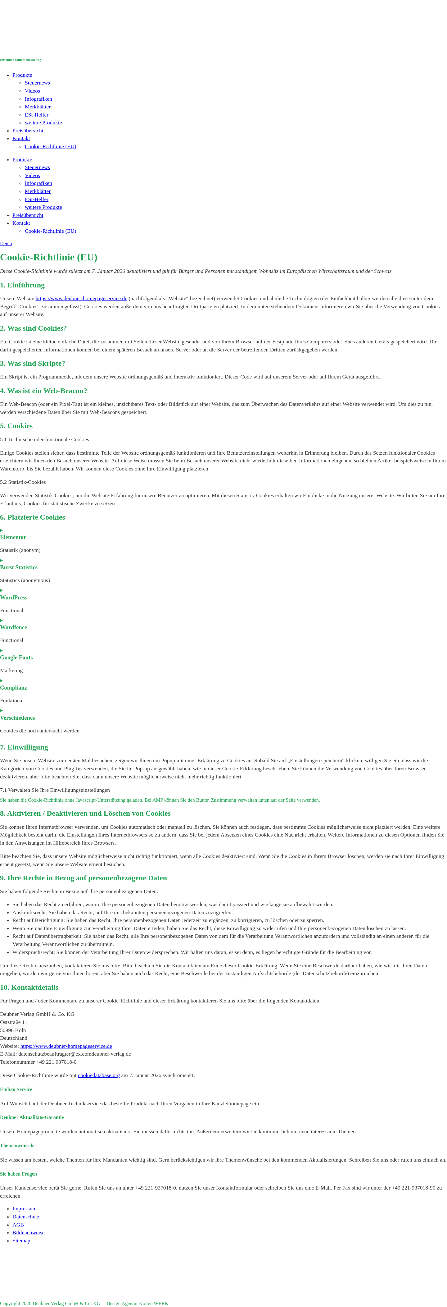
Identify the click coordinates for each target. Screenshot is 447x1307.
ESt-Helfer (36, 115)
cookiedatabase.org (99, 1075)
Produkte (22, 75)
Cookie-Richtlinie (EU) (50, 146)
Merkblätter (38, 106)
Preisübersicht (27, 130)
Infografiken (38, 99)
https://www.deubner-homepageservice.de (82, 298)
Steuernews (37, 83)
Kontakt (21, 138)
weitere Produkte (43, 122)
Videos (32, 91)
